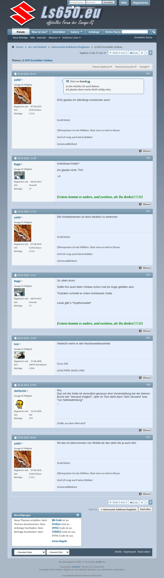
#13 (148, 211)
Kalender (41, 37)
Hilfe (124, 2)
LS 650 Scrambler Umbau (37, 60)
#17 (148, 437)
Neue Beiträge (20, 37)
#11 (148, 73)
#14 (148, 274)
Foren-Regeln (59, 541)
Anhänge (93, 32)
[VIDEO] (56, 531)
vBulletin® (76, 566)
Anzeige (143, 66)
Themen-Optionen (101, 66)
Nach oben (145, 509)
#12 (148, 157)
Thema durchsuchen (125, 66)
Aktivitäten (58, 32)
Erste (133, 52)
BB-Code (57, 520)
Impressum (129, 551)
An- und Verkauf (37, 47)
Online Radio (113, 32)
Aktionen (53, 37)
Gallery (76, 31)
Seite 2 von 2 (120, 52)
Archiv (118, 551)
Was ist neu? (40, 32)
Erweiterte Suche (143, 37)
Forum (21, 32)
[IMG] (55, 527)
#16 (148, 384)
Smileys (56, 524)
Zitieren (144, 151)
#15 (148, 337)
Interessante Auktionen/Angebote (70, 47)
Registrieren (140, 2)
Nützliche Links (70, 37)
